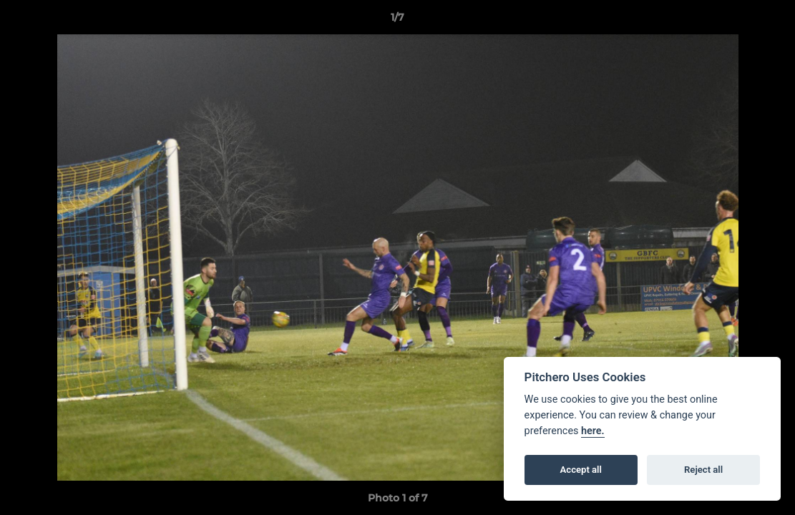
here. (593, 431)
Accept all (581, 469)
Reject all (703, 469)
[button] (769, 20)
